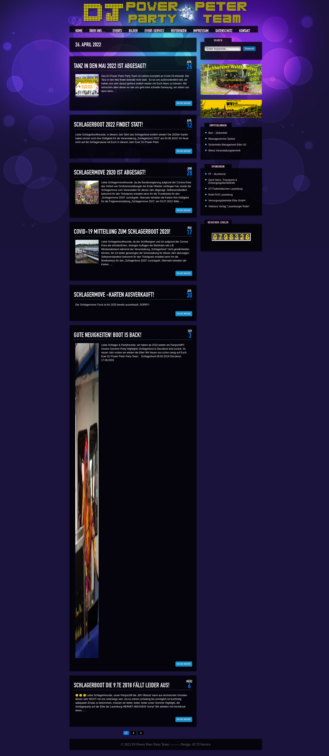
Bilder (133, 31)
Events (117, 31)
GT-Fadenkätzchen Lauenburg (225, 188)
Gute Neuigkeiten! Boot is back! (107, 335)
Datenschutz (223, 31)
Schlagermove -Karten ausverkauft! (114, 295)
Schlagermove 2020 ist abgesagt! (110, 172)
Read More (184, 103)
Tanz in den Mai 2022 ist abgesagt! (110, 66)
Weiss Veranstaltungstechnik (224, 150)
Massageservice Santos (221, 138)
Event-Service (154, 31)
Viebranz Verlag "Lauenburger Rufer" (229, 206)
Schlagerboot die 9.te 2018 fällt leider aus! (122, 685)
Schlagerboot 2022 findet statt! (108, 125)
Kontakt (244, 31)
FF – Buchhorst (217, 174)
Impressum (201, 31)
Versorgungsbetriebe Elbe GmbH (226, 200)
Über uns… (97, 31)
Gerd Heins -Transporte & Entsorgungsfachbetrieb (222, 181)
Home (78, 31)
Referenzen (178, 31)
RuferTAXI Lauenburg (220, 194)
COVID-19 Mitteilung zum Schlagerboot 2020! (122, 232)
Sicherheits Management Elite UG (227, 144)
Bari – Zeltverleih (217, 132)
